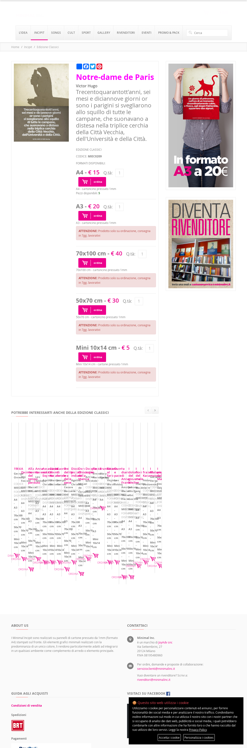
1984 (17, 514)
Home (15, 47)
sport (86, 33)
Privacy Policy (198, 729)
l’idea (23, 33)
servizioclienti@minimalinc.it (156, 624)
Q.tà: (108, 173)
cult (71, 33)
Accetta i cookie (169, 737)
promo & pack (168, 33)
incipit (39, 33)
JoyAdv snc (165, 597)
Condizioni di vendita (26, 661)
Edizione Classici (48, 47)
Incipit (28, 47)
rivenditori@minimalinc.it (153, 635)
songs (56, 33)
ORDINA (74, 542)
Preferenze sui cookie (184, 681)
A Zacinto (98, 514)
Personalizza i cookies (199, 737)
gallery (103, 33)
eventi (146, 33)
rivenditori (126, 33)
